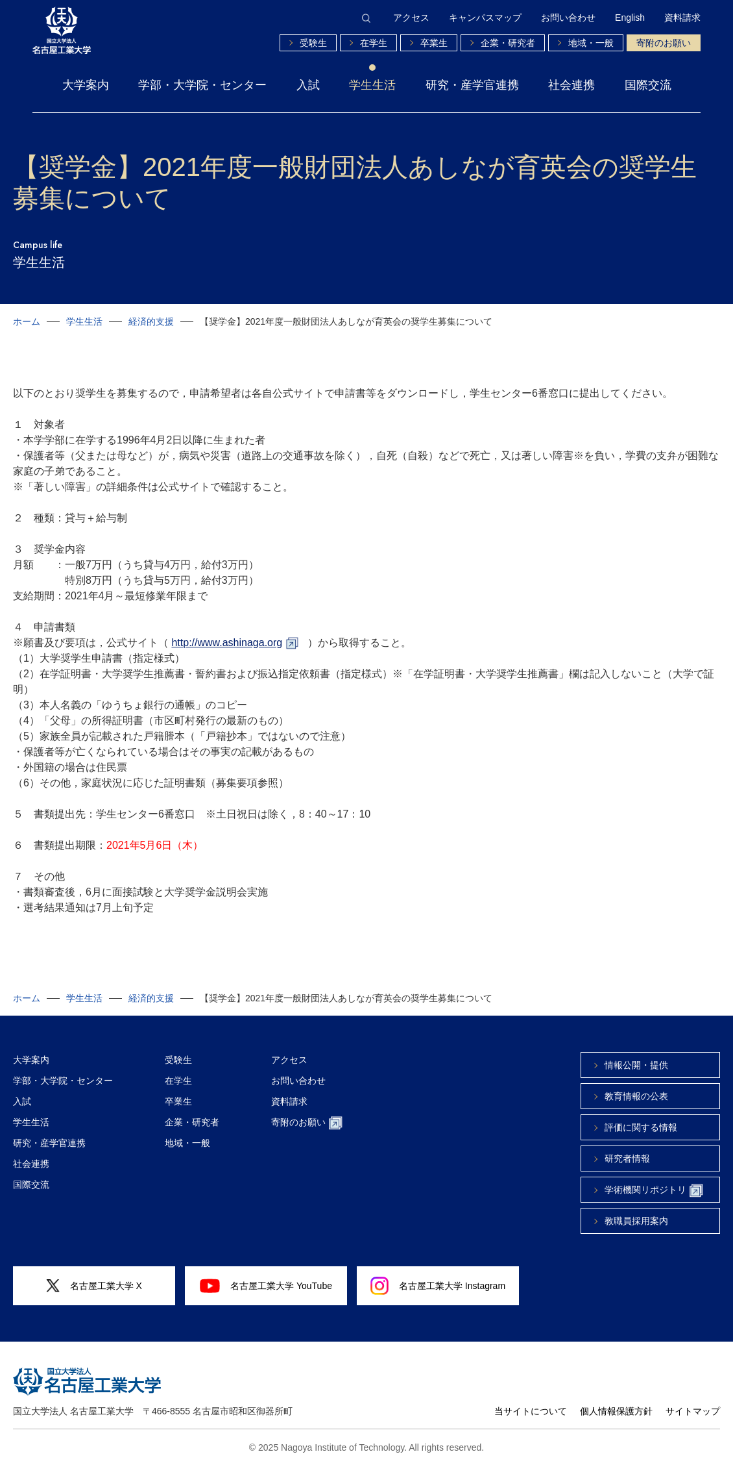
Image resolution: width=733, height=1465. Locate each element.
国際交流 (648, 85)
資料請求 (682, 17)
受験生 (313, 43)
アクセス (411, 17)
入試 (308, 85)
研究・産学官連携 (472, 85)
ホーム (26, 321)
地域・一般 (591, 43)
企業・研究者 (508, 43)
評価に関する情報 (641, 1127)
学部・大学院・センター (202, 85)
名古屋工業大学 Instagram (437, 1286)
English (630, 17)
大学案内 (85, 85)
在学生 (373, 43)
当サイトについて (530, 1411)
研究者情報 (627, 1158)
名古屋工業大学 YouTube (266, 1286)
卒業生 (434, 43)
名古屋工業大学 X (94, 1286)
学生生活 (372, 85)
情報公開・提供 (636, 1065)
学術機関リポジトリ (654, 1190)
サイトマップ (693, 1411)
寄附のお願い (663, 43)
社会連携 (571, 85)
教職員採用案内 (636, 1221)
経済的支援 (151, 321)
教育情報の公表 (636, 1096)
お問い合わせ (568, 17)
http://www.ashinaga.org (226, 642)
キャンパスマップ (485, 17)
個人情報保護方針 (616, 1411)
